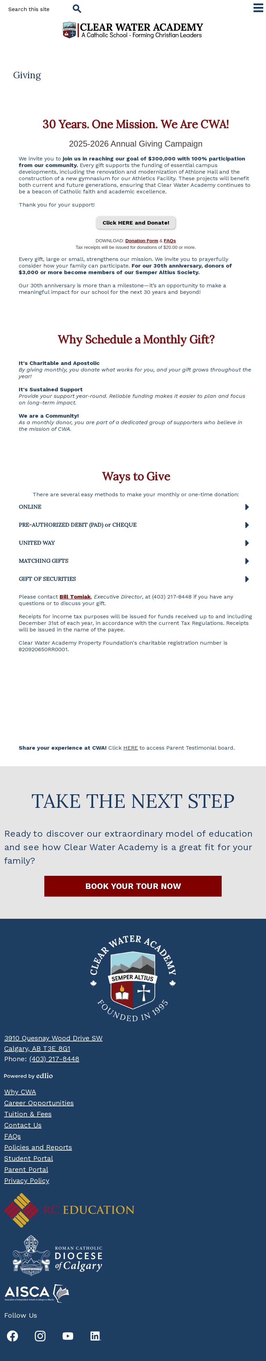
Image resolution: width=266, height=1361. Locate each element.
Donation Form (141, 240)
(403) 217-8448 (54, 1059)
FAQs (170, 240)
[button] (135, 509)
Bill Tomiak (75, 596)
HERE (130, 747)
